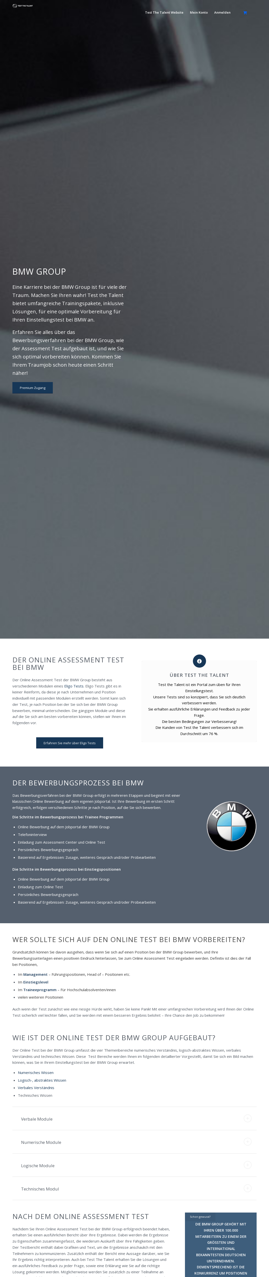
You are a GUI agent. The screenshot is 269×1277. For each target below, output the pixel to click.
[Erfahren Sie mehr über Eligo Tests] (69, 743)
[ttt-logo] (22, 14)
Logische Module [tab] (136, 1165)
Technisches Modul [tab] (136, 1188)
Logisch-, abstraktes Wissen (42, 1080)
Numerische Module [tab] (136, 1142)
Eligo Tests (74, 685)
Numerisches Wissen (36, 1072)
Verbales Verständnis (36, 1087)
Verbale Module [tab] (136, 1118)
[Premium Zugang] (32, 387)
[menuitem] (164, 12)
